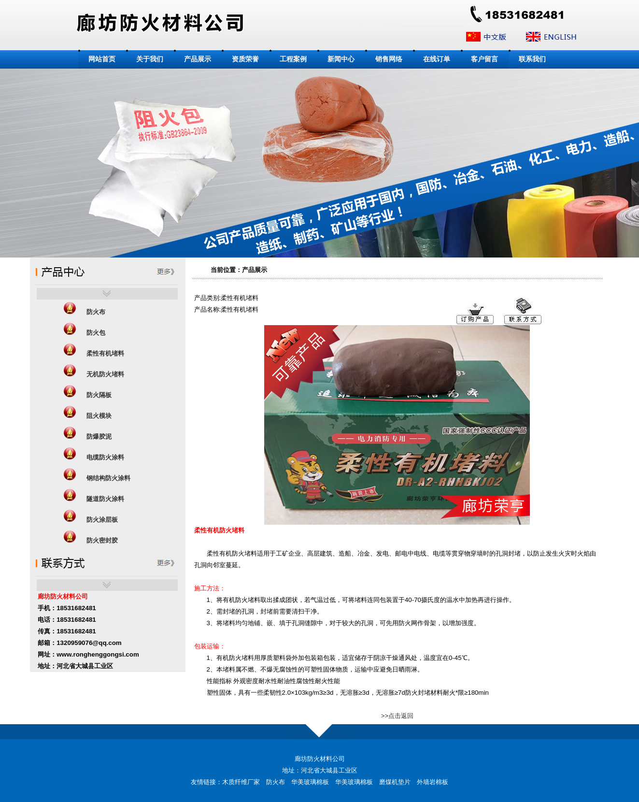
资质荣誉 (245, 59)
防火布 (275, 782)
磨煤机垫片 (395, 782)
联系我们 (532, 59)
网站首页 (101, 59)
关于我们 (149, 59)
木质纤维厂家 (241, 782)
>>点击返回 (397, 715)
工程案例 (293, 59)
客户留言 (484, 59)
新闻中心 (341, 59)
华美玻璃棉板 (310, 782)
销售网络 (388, 59)
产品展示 (197, 59)
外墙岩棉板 (432, 782)
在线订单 (436, 59)
